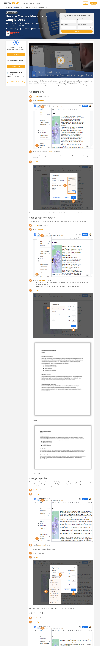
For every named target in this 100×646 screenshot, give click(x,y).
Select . (38, 100)
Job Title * (80, 18)
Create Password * (82, 24)
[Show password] (91, 27)
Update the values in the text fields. (46, 152)
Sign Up (93, 3)
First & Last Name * (66, 18)
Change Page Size (38, 478)
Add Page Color (37, 612)
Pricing (32, 3)
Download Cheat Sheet (16, 81)
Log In (85, 3)
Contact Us (39, 3)
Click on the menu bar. (41, 96)
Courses (25, 3)
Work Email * (64, 24)
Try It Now (16, 54)
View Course (16, 66)
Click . (35, 162)
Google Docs (18, 7)
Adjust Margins (36, 91)
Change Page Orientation (42, 217)
